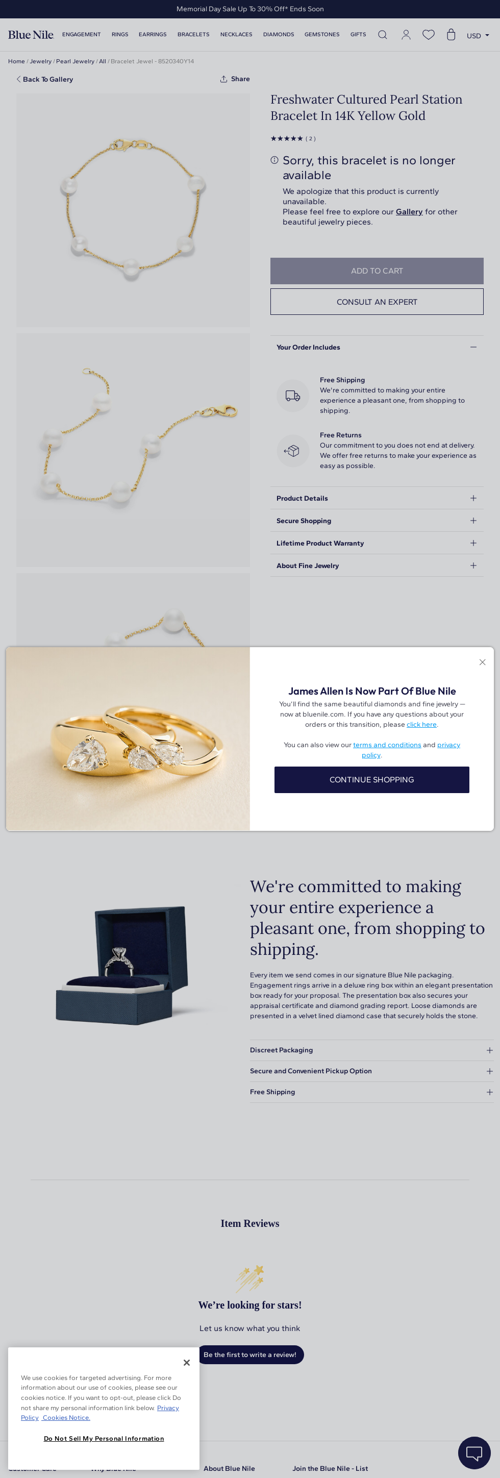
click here (422, 724)
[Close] (187, 1362)
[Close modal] (482, 662)
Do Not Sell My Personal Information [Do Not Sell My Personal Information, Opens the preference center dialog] (104, 1438)
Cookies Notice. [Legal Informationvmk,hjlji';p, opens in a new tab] (65, 1417)
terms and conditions (387, 745)
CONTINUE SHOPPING (372, 779)
